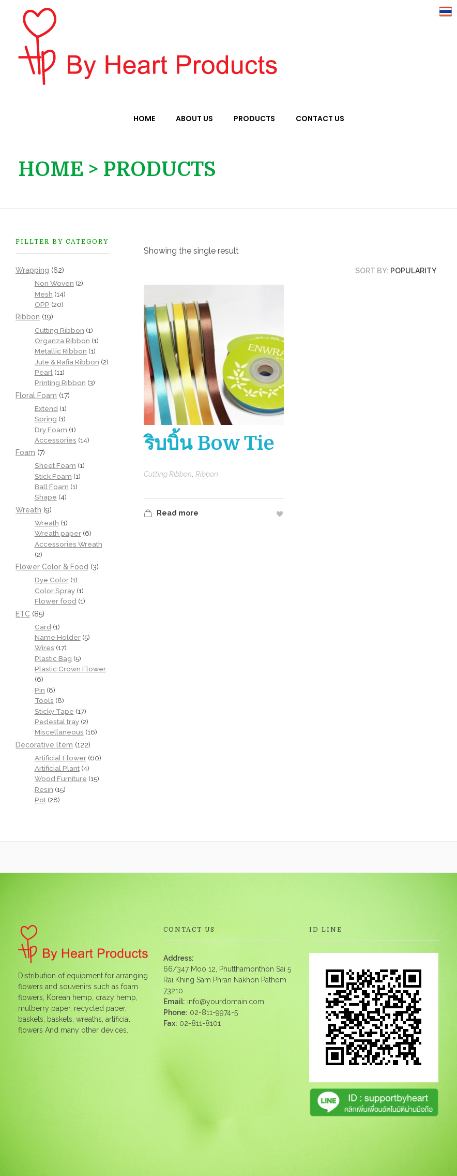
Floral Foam (36, 395)
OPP (42, 304)
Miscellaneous (59, 732)
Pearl (44, 372)
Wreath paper (58, 533)
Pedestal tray (57, 721)
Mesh (44, 294)
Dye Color (52, 580)
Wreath (28, 510)
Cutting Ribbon (168, 474)
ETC (23, 614)
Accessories (56, 440)
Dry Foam (51, 429)
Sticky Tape (54, 711)
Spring (46, 419)
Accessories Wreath (68, 544)
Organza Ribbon (62, 340)
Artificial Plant (57, 768)
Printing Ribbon (60, 382)
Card (43, 627)
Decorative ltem (44, 745)
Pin (40, 690)
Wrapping (32, 270)
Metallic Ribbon (61, 351)
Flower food (56, 601)
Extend (46, 408)
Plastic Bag (53, 658)
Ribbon (206, 474)
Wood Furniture (61, 778)
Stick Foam (53, 476)
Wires (44, 647)
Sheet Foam (55, 465)
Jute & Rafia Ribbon (67, 362)
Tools (44, 700)
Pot (40, 800)
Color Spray (55, 590)
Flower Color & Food (52, 567)
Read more (171, 514)
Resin (44, 789)
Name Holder (58, 637)
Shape (46, 497)
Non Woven (54, 283)
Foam (25, 452)
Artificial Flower (60, 758)
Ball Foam (52, 486)
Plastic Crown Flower (70, 669)
